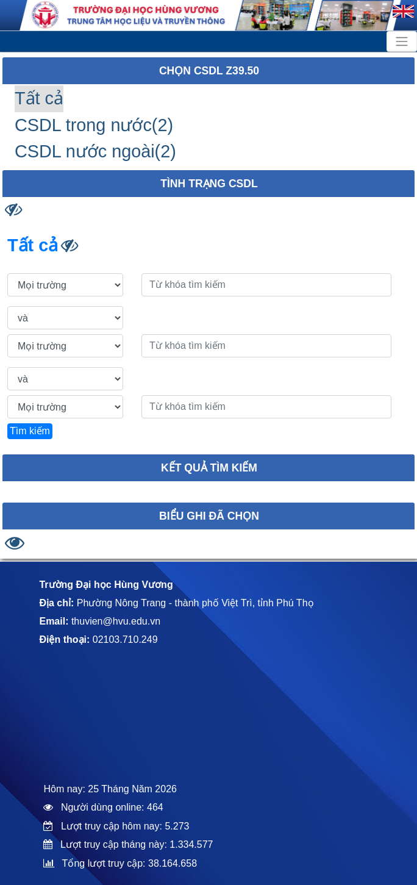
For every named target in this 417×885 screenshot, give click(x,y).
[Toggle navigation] (402, 41)
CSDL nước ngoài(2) (95, 151)
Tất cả (39, 98)
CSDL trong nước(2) (94, 125)
